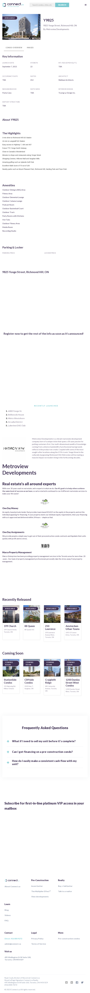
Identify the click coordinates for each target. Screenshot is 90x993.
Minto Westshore (16, 418)
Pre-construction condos (69, 938)
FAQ (6, 920)
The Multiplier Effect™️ (41, 891)
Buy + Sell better (65, 886)
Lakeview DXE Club (17, 425)
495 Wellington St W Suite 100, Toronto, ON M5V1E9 (18, 958)
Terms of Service (38, 944)
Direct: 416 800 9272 (13, 938)
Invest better (37, 886)
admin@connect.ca (13, 944)
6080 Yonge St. (15, 411)
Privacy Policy (37, 938)
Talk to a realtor (65, 891)
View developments (40, 896)
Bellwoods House (16, 414)
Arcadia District (15, 422)
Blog (7, 910)
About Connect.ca (12, 886)
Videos (8, 915)
